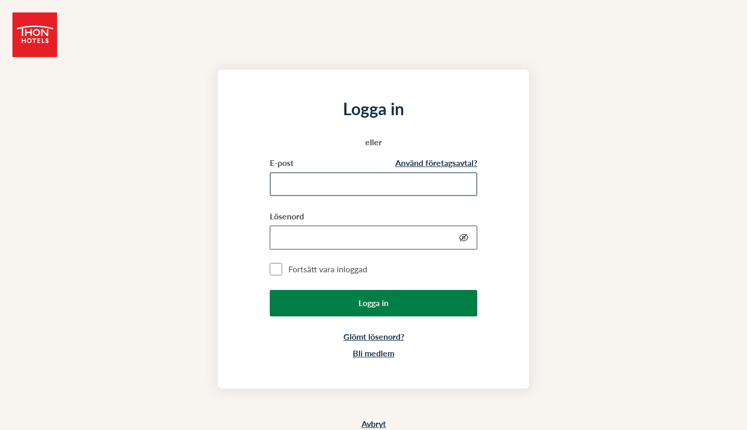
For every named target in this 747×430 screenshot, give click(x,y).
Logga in (373, 303)
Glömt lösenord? (373, 336)
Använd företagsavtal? (436, 163)
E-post (282, 163)
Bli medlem (373, 353)
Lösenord (287, 216)
